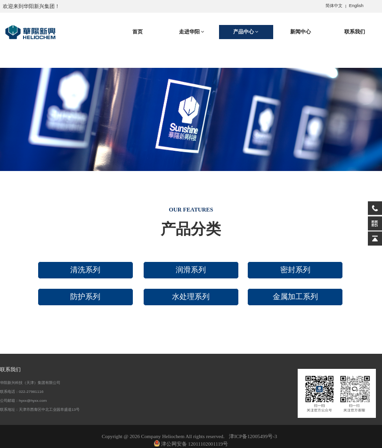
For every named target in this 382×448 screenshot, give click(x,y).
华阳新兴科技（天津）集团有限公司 (30, 383)
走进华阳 (191, 32)
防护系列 (85, 297)
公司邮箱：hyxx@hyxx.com (23, 401)
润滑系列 (191, 270)
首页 (137, 31)
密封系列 (295, 270)
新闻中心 (300, 31)
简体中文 (333, 5)
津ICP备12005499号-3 (253, 436)
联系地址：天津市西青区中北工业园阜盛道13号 (40, 409)
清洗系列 (85, 270)
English (356, 5)
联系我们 (354, 31)
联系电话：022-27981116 (21, 392)
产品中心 (246, 32)
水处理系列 (191, 297)
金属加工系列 (295, 297)
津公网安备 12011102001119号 (191, 444)
